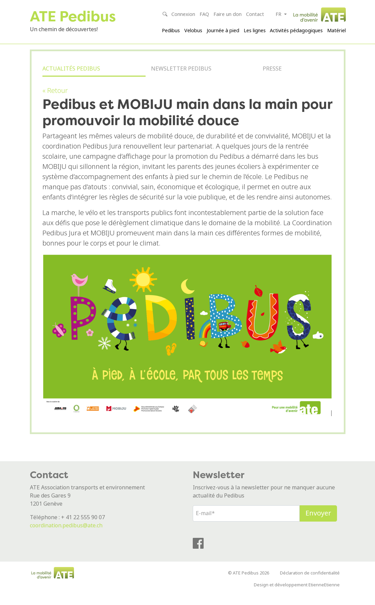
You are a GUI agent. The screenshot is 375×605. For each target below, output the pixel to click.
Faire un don (227, 14)
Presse (272, 79)
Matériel (336, 30)
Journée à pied (223, 30)
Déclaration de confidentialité (310, 582)
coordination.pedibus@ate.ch (66, 534)
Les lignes (255, 30)
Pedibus (171, 30)
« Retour (55, 99)
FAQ (204, 14)
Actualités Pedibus (71, 79)
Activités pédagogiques (296, 30)
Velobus (193, 30)
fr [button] (279, 14)
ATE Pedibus (77, 15)
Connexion (183, 14)
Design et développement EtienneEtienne (297, 593)
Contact (255, 14)
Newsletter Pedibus (181, 79)
